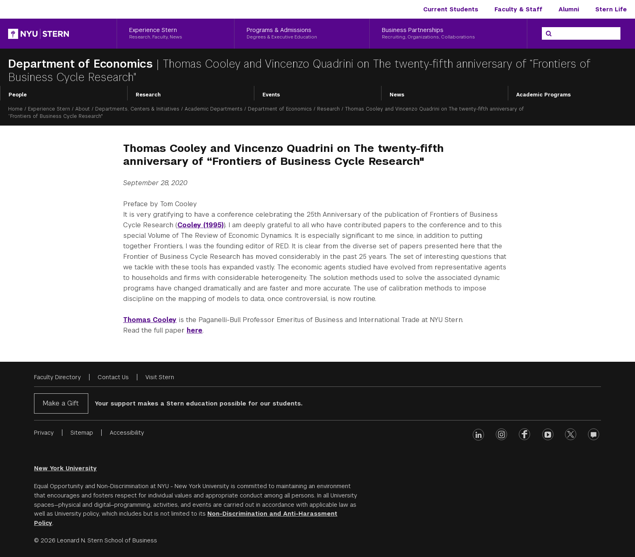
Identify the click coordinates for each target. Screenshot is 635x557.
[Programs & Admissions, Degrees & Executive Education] (301, 34)
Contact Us (113, 377)
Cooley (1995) (200, 225)
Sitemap (81, 432)
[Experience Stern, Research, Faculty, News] (175, 34)
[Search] (549, 33)
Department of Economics (82, 64)
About (82, 109)
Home (15, 109)
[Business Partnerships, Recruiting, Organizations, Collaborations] (448, 34)
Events (271, 95)
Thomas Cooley (150, 320)
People (18, 95)
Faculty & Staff (518, 9)
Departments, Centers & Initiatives (137, 109)
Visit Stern (159, 377)
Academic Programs (543, 95)
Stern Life (611, 9)
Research (148, 95)
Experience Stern (49, 109)
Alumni (568, 9)
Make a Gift (61, 403)
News (397, 95)
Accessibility (127, 432)
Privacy (44, 432)
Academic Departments (214, 109)
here (194, 330)
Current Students (450, 9)
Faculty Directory (57, 377)
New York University (65, 468)
